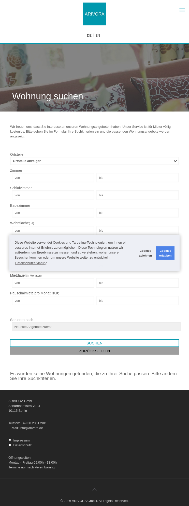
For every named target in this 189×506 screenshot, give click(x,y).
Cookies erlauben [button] (165, 253)
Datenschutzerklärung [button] (31, 263)
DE (89, 35)
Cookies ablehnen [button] (145, 253)
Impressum (21, 440)
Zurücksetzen (94, 351)
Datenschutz (22, 445)
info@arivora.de (31, 428)
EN (97, 35)
